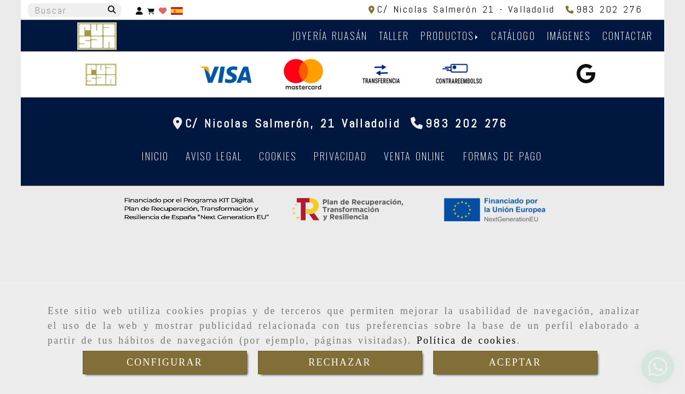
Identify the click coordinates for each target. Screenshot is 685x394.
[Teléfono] (604, 9)
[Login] (163, 10)
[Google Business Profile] (586, 77)
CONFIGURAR (164, 362)
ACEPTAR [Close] (515, 362)
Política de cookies (467, 340)
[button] (139, 10)
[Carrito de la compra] (151, 10)
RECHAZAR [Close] (339, 362)
